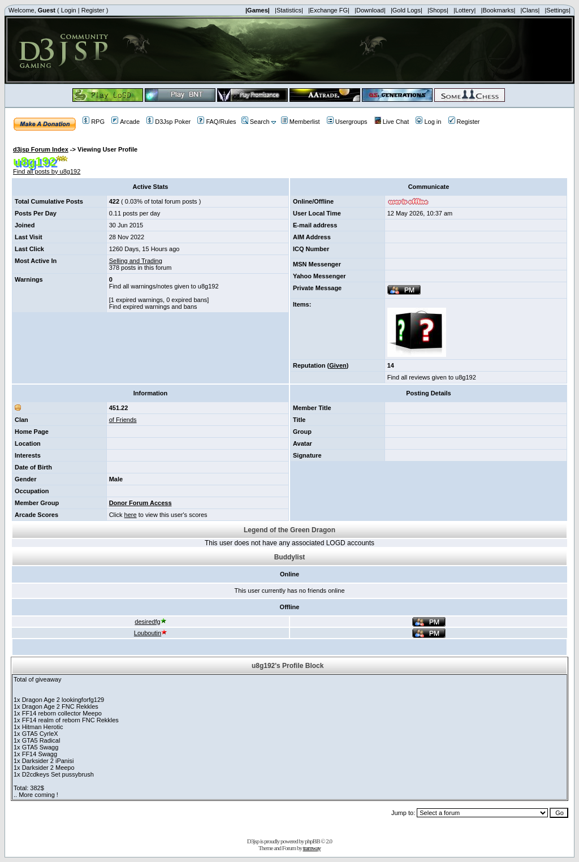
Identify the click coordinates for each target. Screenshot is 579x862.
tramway (312, 847)
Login (68, 10)
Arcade (125, 121)
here (130, 514)
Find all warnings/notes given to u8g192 (164, 286)
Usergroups (347, 121)
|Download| (370, 10)
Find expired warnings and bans (153, 306)
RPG (94, 121)
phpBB (312, 841)
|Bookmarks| (498, 10)
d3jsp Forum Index (40, 149)
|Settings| (557, 10)
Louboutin (150, 633)
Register (93, 10)
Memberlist (300, 121)
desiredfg (150, 621)
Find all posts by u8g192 (46, 171)
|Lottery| (464, 10)
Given (338, 365)
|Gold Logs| (406, 10)
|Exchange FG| (328, 10)
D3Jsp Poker (168, 121)
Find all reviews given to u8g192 (431, 377)
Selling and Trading (135, 260)
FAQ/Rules (216, 121)
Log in (428, 121)
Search (255, 121)
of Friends (123, 419)
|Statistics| (289, 10)
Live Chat (391, 121)
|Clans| (529, 10)
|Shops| (437, 10)
